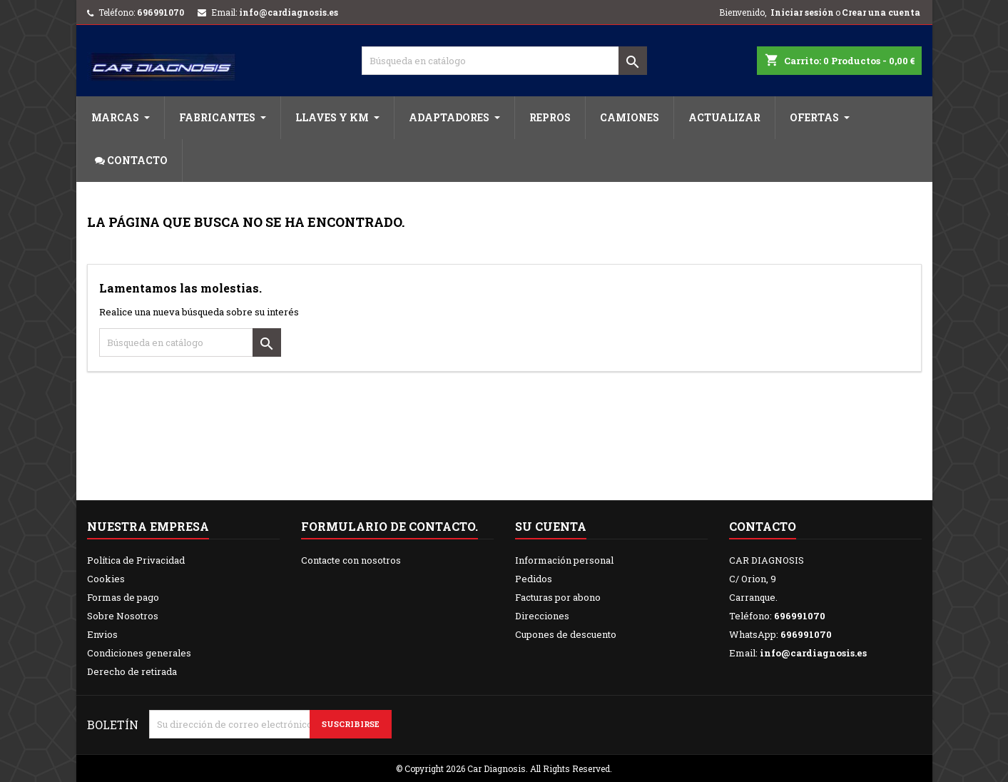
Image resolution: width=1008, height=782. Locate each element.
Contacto (762, 526)
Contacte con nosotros (351, 560)
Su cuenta (550, 526)
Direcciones (542, 615)
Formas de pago (123, 597)
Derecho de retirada (132, 671)
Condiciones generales (139, 652)
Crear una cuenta (881, 12)
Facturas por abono (558, 597)
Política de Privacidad (136, 560)
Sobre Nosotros (122, 615)
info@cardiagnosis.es (288, 12)
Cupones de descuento (565, 634)
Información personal (564, 560)
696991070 (160, 12)
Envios (102, 634)
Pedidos (533, 578)
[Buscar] (504, 60)
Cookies (106, 578)
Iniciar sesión (802, 12)
